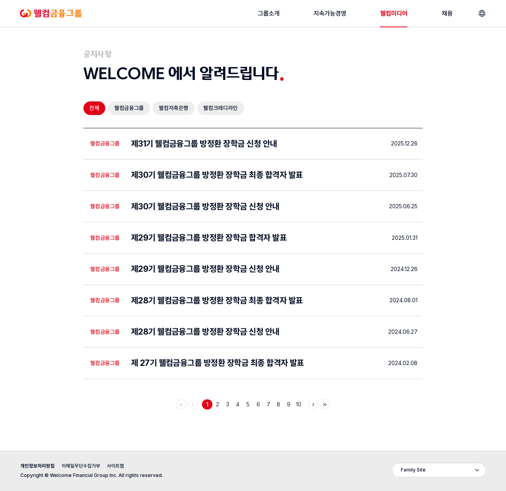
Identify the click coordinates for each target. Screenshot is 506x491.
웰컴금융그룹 (129, 108)
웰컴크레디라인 (220, 108)
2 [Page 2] (217, 404)
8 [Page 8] (278, 404)
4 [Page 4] (237, 404)
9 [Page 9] (288, 404)
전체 (94, 110)
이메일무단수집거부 (81, 466)
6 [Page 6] (258, 404)
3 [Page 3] (227, 404)
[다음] (313, 404)
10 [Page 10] (298, 404)
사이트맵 (115, 466)
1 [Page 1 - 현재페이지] (207, 404)
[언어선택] (482, 13)
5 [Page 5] (247, 404)
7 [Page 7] (268, 404)
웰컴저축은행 (173, 108)
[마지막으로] (325, 404)
